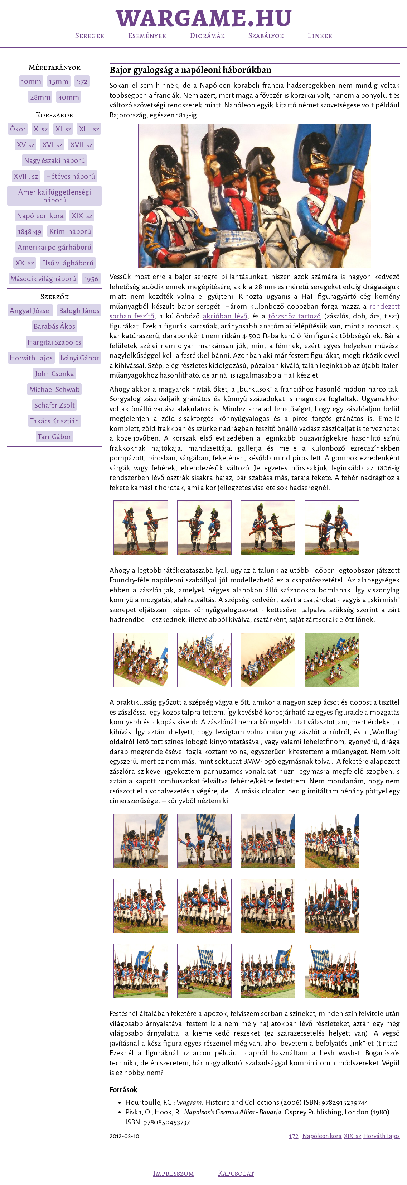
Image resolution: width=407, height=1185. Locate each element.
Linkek (319, 35)
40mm (68, 97)
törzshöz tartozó (294, 316)
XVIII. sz (26, 176)
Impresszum (173, 1173)
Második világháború (43, 279)
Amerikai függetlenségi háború (54, 196)
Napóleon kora (40, 216)
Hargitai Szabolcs (54, 342)
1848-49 (30, 231)
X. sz (41, 129)
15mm (58, 81)
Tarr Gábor (54, 437)
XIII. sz (89, 129)
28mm (40, 97)
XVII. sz (81, 145)
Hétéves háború (70, 176)
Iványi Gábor (79, 358)
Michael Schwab (54, 389)
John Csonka (54, 374)
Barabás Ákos (54, 326)
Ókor (18, 129)
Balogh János (79, 311)
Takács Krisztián (54, 421)
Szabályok (266, 35)
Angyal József (30, 311)
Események (147, 35)
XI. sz (63, 129)
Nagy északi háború (54, 160)
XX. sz (24, 263)
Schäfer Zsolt (54, 405)
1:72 (82, 81)
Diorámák (207, 35)
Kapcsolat (236, 1173)
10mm (31, 81)
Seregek (89, 35)
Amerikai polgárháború (55, 247)
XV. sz (25, 145)
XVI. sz (52, 145)
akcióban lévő (225, 316)
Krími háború (70, 231)
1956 (91, 279)
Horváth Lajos (31, 358)
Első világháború (68, 263)
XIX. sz (82, 216)
